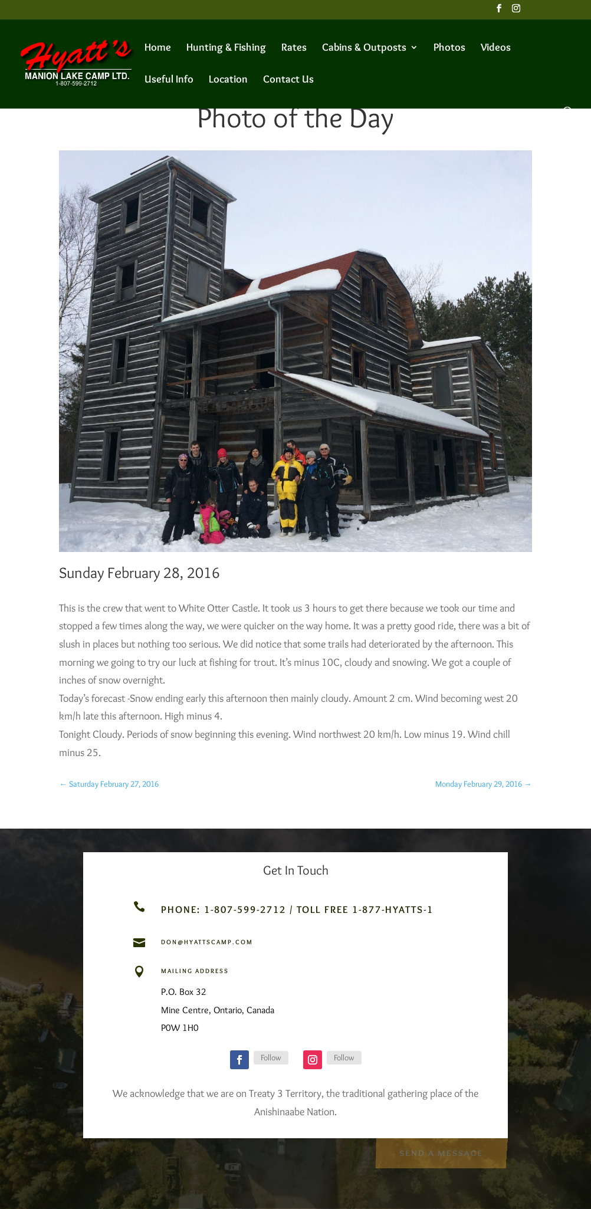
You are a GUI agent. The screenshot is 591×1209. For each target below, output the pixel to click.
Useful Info (169, 80)
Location (228, 80)
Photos (449, 48)
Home (158, 48)
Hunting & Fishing (226, 48)
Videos (496, 48)
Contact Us (288, 80)
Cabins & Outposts (364, 48)
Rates (294, 48)
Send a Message (441, 1152)
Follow (271, 1057)
